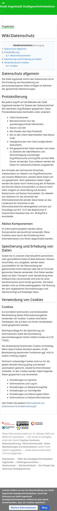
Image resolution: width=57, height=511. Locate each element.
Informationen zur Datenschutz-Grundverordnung (23, 405)
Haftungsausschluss (27, 462)
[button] (23, 507)
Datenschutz (9, 465)
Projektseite (8, 26)
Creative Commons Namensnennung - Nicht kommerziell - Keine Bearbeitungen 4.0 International (26, 443)
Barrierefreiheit (27, 465)
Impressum (8, 458)
